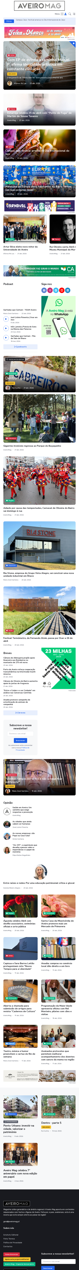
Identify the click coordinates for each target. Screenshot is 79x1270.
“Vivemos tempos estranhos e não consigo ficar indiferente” (33, 777)
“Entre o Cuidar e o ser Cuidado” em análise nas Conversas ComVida (19, 688)
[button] (69, 14)
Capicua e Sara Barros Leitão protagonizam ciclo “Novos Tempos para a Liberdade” (18, 963)
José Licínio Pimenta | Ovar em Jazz (24, 315)
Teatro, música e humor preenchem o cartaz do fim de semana (19, 1050)
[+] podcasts (20, 344)
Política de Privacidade (12, 1239)
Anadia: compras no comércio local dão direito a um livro (56, 962)
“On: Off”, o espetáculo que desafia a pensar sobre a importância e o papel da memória (25, 845)
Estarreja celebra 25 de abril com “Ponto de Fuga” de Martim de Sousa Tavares (37, 114)
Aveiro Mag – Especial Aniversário (19, 1261)
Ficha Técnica (9, 1236)
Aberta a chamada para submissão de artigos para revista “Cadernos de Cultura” (19, 1005)
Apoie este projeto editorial (17, 1256)
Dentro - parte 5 (51, 1120)
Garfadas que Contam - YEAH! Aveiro (19, 307)
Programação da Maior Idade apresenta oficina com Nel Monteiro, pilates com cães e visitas (56, 1007)
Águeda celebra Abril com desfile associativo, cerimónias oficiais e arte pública (19, 920)
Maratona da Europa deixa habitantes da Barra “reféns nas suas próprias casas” (38, 188)
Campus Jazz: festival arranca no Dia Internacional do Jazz (40, 20)
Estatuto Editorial (10, 1232)
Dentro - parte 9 (19, 375)
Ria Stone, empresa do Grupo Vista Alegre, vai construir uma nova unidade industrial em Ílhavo (38, 571)
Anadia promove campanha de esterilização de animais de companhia (16, 699)
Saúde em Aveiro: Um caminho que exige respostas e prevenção (23, 806)
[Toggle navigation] (59, 14)
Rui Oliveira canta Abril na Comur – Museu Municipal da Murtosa (56, 243)
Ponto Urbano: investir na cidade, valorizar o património (18, 1126)
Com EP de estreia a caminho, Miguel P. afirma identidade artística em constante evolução (38, 64)
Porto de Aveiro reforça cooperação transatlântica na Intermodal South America (19, 668)
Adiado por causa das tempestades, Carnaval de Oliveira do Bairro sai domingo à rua (38, 506)
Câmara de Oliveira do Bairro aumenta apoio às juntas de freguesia (20, 679)
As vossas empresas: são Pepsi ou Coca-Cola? (24, 831)
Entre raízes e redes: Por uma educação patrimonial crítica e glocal (39, 880)
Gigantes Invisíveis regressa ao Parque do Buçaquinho (32, 442)
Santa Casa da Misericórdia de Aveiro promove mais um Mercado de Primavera (57, 920)
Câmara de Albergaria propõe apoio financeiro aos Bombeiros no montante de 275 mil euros (19, 657)
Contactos (7, 1243)
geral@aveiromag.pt (11, 1218)
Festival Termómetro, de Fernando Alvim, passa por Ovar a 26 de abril (38, 636)
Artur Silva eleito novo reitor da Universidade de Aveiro (20, 242)
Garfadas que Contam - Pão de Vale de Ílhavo (23, 334)
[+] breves (20, 710)
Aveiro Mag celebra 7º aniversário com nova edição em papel (20, 1170)
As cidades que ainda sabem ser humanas (22, 819)
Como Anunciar (11, 1251)
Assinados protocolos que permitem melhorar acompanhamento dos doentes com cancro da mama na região (58, 1052)
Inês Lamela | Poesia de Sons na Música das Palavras (23, 324)
